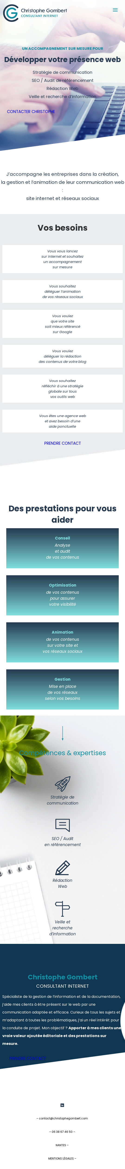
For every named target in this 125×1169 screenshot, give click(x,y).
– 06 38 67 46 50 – (62, 1132)
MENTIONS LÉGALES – (62, 1158)
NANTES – (62, 1145)
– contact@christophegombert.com (62, 1118)
